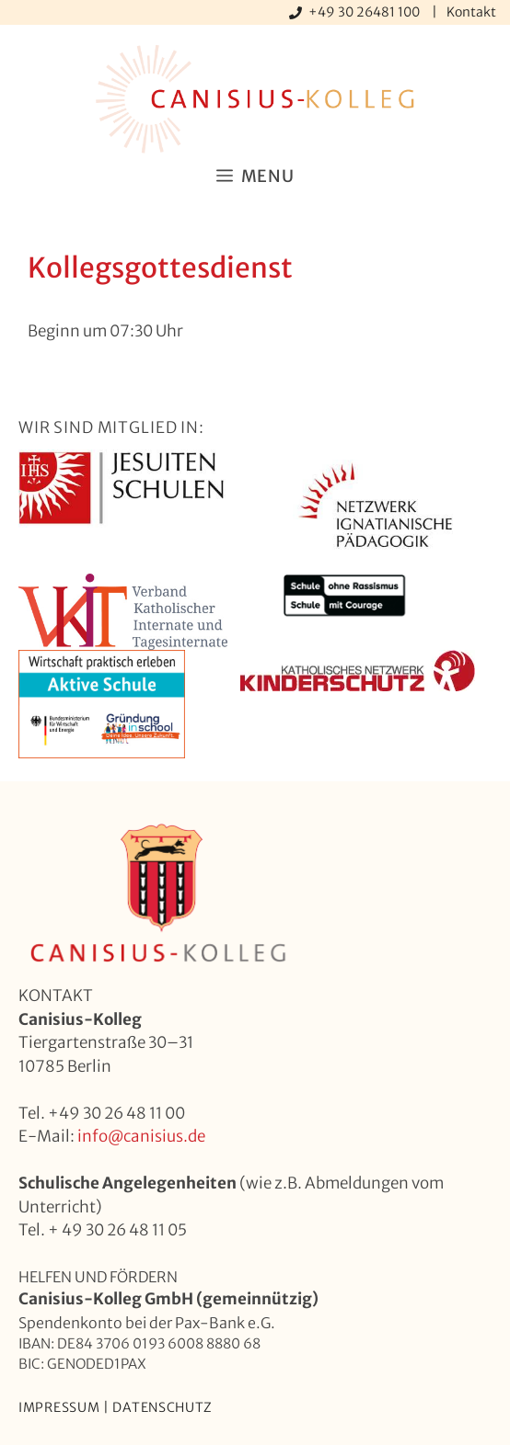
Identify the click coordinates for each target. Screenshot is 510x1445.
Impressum (58, 1407)
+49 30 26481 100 (365, 12)
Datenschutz (162, 1407)
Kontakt (471, 12)
